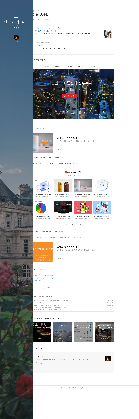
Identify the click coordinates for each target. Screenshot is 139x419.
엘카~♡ (48, 325)
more (124, 347)
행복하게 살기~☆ (16, 25)
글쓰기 (4, 415)
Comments (50, 377)
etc (53, 325)
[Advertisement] (85, 71)
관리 (28, 415)
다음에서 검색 (49, 309)
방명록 (12, 415)
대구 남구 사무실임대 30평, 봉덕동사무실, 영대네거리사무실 (61, 336)
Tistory (96, 416)
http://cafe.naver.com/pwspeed (57, 28)
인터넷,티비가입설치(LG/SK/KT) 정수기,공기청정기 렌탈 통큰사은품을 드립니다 (74, 34)
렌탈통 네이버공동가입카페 (57, 31)
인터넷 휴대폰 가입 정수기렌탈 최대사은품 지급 (63, 48)
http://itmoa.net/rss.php (56, 304)
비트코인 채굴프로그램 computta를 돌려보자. (57, 333)
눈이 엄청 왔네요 (50, 331)
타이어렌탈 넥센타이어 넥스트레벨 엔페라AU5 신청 (59, 338)
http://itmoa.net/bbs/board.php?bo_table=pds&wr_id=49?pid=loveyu (70, 266)
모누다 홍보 (51, 46)
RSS (20, 415)
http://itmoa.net (51, 157)
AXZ (85, 416)
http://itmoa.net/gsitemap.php (62, 306)
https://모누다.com (53, 43)
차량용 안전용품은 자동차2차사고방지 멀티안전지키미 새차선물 (62, 329)
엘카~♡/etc (49, 11)
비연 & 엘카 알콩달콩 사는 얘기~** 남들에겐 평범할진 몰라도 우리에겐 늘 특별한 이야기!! (74, 388)
